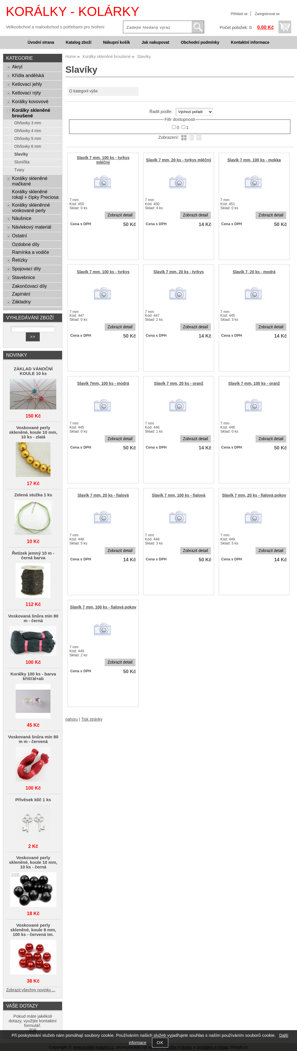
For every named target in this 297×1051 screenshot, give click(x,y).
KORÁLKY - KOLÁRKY (72, 11)
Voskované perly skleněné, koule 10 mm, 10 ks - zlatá (33, 432)
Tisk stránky (91, 719)
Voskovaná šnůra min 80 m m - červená (33, 739)
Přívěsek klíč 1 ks (33, 799)
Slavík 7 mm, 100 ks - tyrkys (103, 272)
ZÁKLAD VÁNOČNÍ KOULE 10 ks (33, 371)
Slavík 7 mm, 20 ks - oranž (178, 383)
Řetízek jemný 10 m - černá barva (33, 555)
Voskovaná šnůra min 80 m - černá (33, 618)
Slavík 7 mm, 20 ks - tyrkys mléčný (178, 160)
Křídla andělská (28, 75)
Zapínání (21, 293)
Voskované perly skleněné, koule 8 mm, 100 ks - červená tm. (33, 930)
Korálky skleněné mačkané (29, 181)
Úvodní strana (41, 42)
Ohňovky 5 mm (27, 138)
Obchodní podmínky (200, 42)
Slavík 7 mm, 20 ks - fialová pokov (254, 495)
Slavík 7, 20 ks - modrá (254, 272)
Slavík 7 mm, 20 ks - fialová (103, 495)
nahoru (72, 719)
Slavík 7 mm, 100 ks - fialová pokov (103, 607)
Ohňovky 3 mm (27, 123)
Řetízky (19, 260)
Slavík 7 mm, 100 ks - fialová (179, 495)
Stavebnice (23, 277)
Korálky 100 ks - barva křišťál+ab (33, 676)
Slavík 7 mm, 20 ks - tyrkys (178, 272)
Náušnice (21, 218)
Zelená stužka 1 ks (33, 495)
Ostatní (19, 235)
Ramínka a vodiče (30, 252)
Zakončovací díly (29, 286)
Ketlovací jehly (27, 84)
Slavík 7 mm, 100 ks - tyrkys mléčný (103, 160)
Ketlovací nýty (26, 92)
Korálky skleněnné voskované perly (31, 207)
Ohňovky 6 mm (27, 146)
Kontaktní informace (250, 42)
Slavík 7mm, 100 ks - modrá (103, 383)
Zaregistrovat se (267, 14)
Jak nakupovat (155, 42)
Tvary (19, 170)
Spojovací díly (26, 268)
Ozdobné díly (25, 244)
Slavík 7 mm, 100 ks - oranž (254, 383)
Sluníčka (22, 162)
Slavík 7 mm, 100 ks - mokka (254, 160)
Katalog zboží (78, 42)
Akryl (17, 66)
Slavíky (21, 154)
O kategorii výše (83, 91)
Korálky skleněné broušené (31, 113)
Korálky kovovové (30, 101)
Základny (21, 301)
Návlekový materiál (31, 226)
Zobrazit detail (120, 215)
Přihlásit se (239, 14)
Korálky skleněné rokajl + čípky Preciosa (35, 194)
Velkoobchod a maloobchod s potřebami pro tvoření (55, 27)
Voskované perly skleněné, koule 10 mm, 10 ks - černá (33, 862)
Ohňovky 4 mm (27, 131)
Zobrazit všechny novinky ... (30, 990)
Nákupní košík (116, 42)
